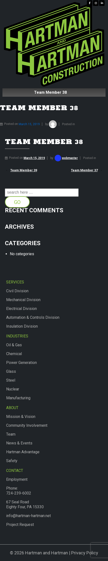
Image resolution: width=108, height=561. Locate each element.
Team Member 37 (84, 170)
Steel (10, 380)
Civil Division (17, 291)
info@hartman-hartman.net (28, 515)
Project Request (20, 524)
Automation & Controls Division (32, 317)
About (12, 407)
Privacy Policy (84, 552)
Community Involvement (26, 425)
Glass (11, 371)
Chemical (14, 353)
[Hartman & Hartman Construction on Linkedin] (102, 3)
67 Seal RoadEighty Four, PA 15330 (25, 504)
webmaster (66, 158)
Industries (17, 336)
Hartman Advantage (23, 452)
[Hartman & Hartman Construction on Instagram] (95, 3)
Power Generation (21, 362)
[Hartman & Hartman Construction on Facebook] (89, 3)
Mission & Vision (20, 416)
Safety (11, 460)
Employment (16, 479)
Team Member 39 (23, 170)
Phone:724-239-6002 (18, 490)
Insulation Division (22, 326)
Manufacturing (18, 398)
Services (15, 282)
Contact (14, 470)
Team (10, 434)
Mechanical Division (23, 299)
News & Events (19, 443)
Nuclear (12, 389)
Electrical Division (21, 308)
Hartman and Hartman (46, 552)
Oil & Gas (14, 345)
